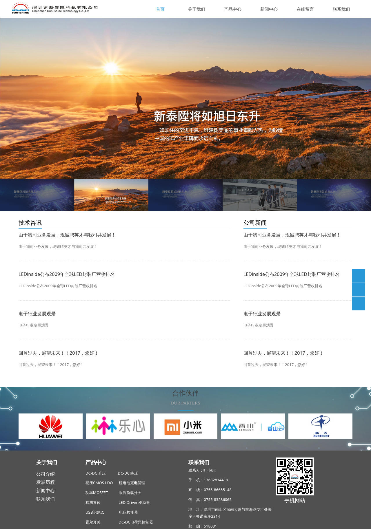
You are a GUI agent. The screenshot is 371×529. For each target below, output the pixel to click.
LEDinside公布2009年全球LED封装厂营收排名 (67, 274)
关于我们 (196, 9)
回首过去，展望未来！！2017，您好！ (59, 353)
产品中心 (232, 9)
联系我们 (341, 9)
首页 (160, 9)
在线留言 (305, 9)
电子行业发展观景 (37, 313)
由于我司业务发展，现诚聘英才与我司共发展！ (67, 235)
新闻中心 (269, 9)
